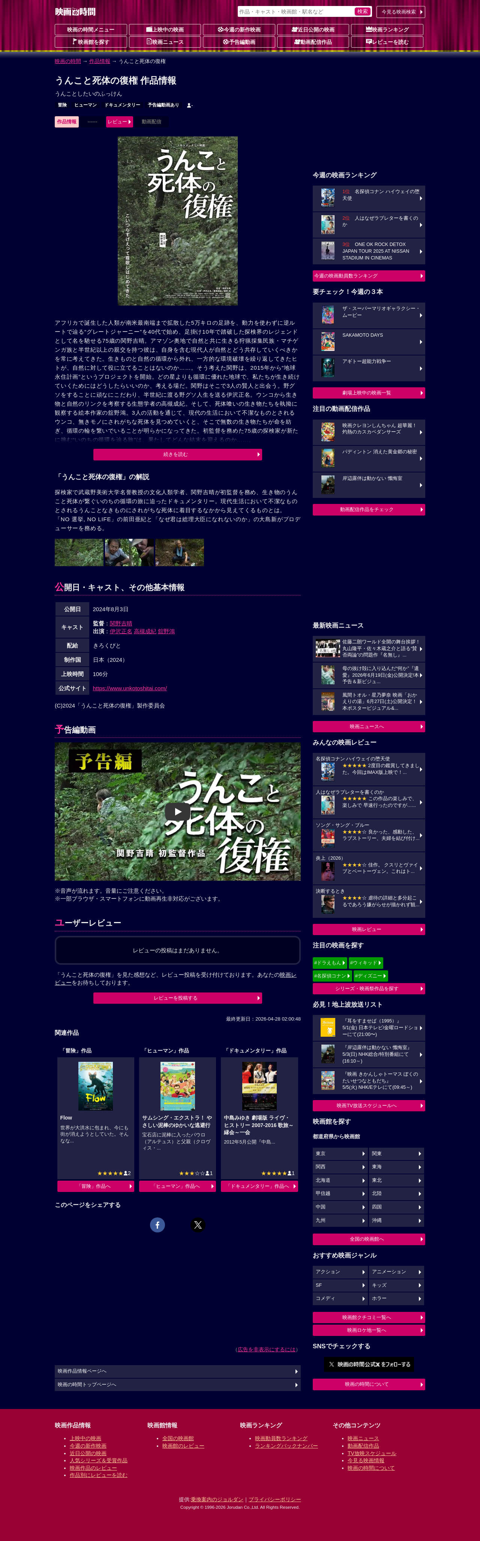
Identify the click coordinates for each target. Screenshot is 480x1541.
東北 (377, 1180)
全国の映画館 (178, 1438)
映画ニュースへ (367, 726)
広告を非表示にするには (267, 1349)
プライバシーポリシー (275, 1499)
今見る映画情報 (366, 1460)
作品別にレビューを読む (99, 1475)
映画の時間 (68, 61)
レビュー (117, 121)
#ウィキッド (363, 962)
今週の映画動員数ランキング (346, 276)
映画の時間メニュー (90, 30)
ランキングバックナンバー (286, 1446)
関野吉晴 (121, 623)
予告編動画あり (163, 105)
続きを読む (176, 454)
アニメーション (389, 1271)
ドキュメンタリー (122, 105)
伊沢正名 (121, 631)
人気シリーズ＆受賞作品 (99, 1460)
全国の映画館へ (367, 1239)
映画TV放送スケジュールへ (367, 1105)
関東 (377, 1153)
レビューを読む (387, 41)
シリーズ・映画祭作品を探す (367, 988)
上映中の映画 (165, 29)
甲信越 (323, 1193)
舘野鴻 (166, 631)
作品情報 (99, 61)
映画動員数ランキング (281, 1438)
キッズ (379, 1285)
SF (319, 1285)
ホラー (379, 1298)
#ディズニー (368, 976)
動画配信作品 (313, 41)
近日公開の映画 (313, 29)
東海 (377, 1166)
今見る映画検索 (399, 12)
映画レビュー (366, 929)
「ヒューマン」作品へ (175, 1186)
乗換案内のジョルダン (217, 1499)
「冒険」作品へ (93, 1186)
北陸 (377, 1193)
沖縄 (377, 1220)
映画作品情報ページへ (82, 1371)
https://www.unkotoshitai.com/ (130, 688)
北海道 (323, 1180)
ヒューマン (85, 105)
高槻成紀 (145, 631)
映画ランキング (387, 29)
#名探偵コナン (330, 976)
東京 (321, 1153)
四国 (377, 1207)
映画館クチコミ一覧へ (366, 1317)
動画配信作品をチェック (367, 509)
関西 (321, 1166)
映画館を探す (91, 41)
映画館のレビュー (183, 1446)
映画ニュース (165, 41)
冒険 (62, 105)
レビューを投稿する (176, 998)
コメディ (325, 1298)
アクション (328, 1271)
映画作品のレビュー (93, 1468)
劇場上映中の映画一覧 (366, 393)
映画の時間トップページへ (87, 1384)
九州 (321, 1220)
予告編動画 (239, 41)
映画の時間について (367, 1384)
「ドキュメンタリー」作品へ (257, 1186)
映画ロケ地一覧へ (366, 1330)
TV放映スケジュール (372, 1453)
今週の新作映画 (239, 29)
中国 (321, 1207)
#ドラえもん (327, 962)
